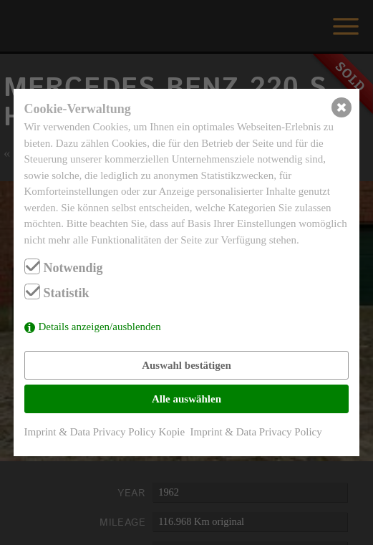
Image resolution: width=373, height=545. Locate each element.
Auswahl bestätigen (186, 365)
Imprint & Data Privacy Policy (256, 432)
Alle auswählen (186, 399)
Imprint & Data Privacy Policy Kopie (104, 432)
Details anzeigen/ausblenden (100, 326)
